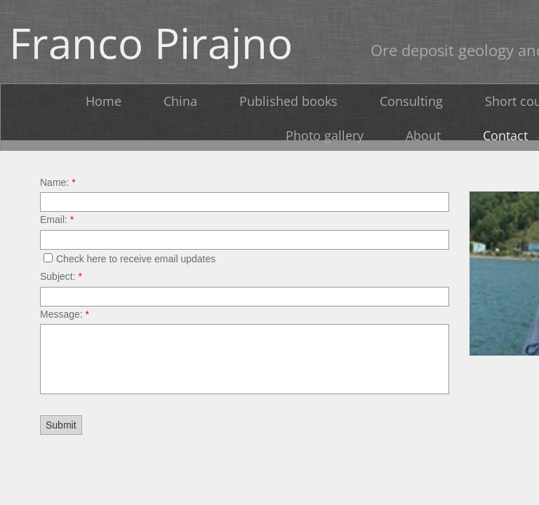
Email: (57, 219)
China (180, 101)
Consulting (411, 101)
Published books (288, 101)
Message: (64, 314)
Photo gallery (325, 135)
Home (103, 101)
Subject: (61, 276)
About (423, 135)
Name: (58, 182)
